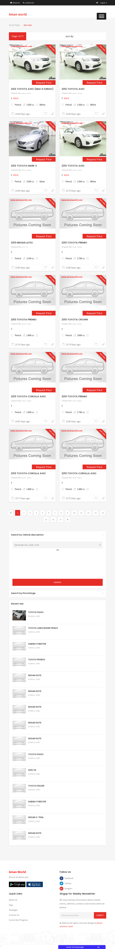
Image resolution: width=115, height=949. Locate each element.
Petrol (18, 104)
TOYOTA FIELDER (36, 786)
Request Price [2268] (43, 313)
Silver (42, 181)
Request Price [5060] (35, 699)
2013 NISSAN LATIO (22, 242)
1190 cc (30, 258)
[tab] (57, 535)
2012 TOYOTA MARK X (24, 165)
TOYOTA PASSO (36, 612)
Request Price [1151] (43, 82)
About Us (15, 2)
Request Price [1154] (94, 82)
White (42, 104)
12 (88, 513)
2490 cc (81, 335)
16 (53, 519)
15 (46, 519)
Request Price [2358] (43, 390)
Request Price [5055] (35, 778)
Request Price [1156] (43, 159)
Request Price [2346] (94, 313)
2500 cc (30, 181)
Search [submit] (57, 582)
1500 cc (81, 181)
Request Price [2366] (94, 390)
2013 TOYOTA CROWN (75, 319)
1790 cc (81, 258)
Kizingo (31, 616)
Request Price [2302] (94, 236)
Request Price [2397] (43, 467)
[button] (101, 2)
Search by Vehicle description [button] (57, 534)
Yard (38, 616)
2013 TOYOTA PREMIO (74, 242)
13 (95, 513)
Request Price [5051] (35, 651)
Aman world (18, 14)
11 (81, 513)
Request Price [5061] (35, 683)
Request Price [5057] (35, 746)
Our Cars (28, 25)
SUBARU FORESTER (37, 644)
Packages (13, 911)
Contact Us (28, 2)
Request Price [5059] (35, 715)
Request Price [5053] (35, 810)
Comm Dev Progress (18, 921)
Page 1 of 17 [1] (18, 36)
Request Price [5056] (35, 762)
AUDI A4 (32, 770)
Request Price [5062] (35, 667)
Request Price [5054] (35, 794)
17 (60, 519)
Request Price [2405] (94, 467)
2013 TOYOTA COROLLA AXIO (28, 396)
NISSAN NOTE (34, 675)
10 (74, 513)
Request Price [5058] (35, 730)
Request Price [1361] (94, 159)
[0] (11, 513)
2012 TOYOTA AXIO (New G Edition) (32, 89)
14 (103, 513)
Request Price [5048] (35, 635)
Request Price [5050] (35, 841)
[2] (67, 519)
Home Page (14, 25)
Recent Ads (17, 603)
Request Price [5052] (35, 825)
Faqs (11, 906)
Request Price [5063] (35, 619)
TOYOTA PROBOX (36, 659)
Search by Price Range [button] (57, 593)
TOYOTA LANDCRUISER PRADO (43, 628)
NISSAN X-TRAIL (36, 818)
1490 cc (30, 335)
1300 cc (30, 104)
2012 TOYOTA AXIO (73, 89)
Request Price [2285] (43, 236)
